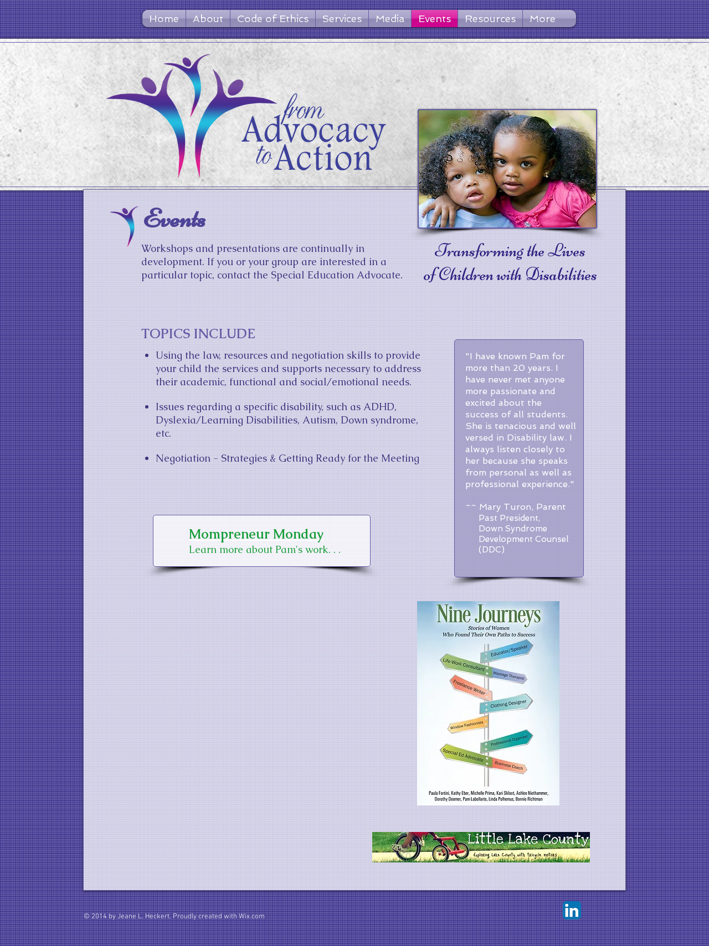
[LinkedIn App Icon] (572, 910)
